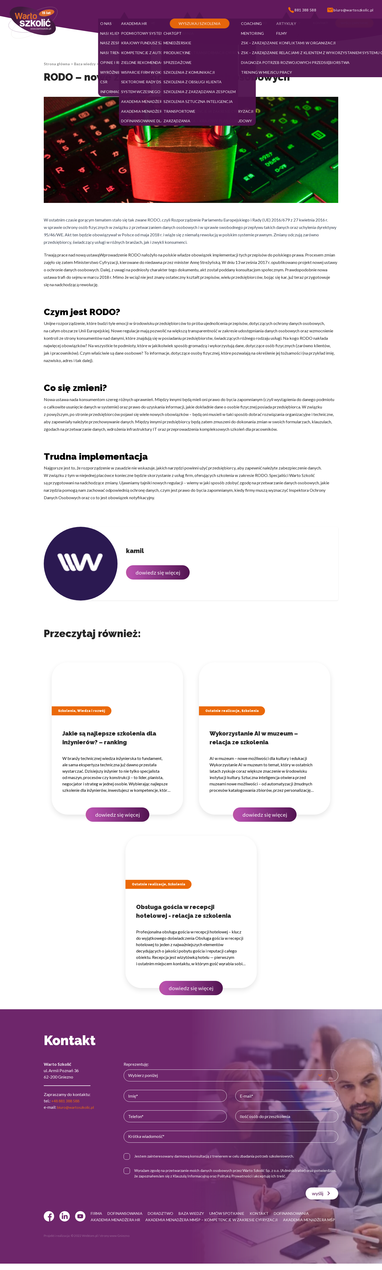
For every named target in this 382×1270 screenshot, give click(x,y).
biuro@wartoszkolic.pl (78, 1107)
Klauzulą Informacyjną (219, 1176)
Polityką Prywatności (262, 1176)
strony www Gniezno (114, 1242)
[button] (109, 23)
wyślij (322, 1193)
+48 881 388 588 (67, 1100)
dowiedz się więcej (158, 572)
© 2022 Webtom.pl (84, 1242)
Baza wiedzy (85, 64)
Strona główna (57, 64)
